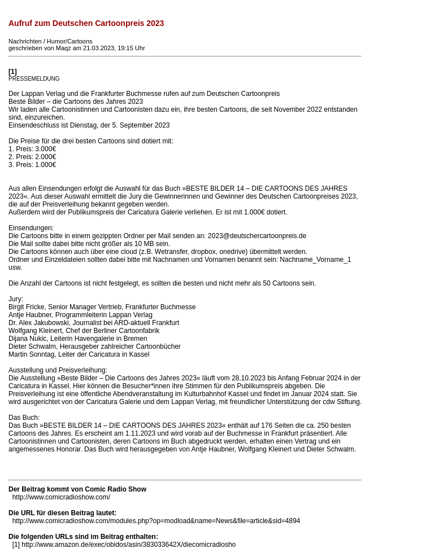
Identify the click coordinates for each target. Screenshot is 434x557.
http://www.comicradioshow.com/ (61, 497)
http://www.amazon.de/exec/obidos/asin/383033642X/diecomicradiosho (128, 545)
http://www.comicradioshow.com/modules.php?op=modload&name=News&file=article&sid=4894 (156, 521)
